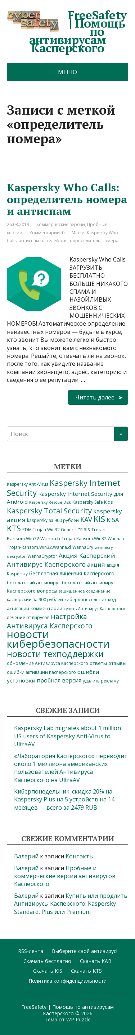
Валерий (26, 856)
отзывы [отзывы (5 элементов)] (117, 663)
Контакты (80, 856)
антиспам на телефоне (43, 241)
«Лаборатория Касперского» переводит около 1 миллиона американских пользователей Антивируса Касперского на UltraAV (70, 768)
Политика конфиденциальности (67, 980)
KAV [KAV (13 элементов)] (86, 519)
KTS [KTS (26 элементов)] (14, 528)
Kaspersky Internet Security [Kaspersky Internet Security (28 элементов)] (63, 487)
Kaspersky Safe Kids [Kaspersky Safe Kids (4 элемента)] (92, 502)
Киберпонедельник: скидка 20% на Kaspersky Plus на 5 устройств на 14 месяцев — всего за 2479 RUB (64, 799)
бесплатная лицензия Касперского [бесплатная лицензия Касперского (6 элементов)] (71, 573)
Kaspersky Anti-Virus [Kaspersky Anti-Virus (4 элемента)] (27, 484)
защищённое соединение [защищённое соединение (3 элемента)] (85, 591)
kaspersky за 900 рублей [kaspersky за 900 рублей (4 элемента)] (53, 520)
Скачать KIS (47, 970)
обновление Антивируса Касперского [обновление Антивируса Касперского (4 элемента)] (47, 663)
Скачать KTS (86, 970)
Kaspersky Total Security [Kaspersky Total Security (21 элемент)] (49, 510)
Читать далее (94, 397)
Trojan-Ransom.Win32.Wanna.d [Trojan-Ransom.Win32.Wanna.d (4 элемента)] (39, 547)
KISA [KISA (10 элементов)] (113, 520)
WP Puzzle (78, 1019)
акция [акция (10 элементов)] (96, 564)
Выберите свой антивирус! (84, 951)
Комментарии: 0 (47, 233)
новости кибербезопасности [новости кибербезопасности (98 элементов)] (58, 639)
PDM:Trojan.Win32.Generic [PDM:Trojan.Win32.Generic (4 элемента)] (49, 530)
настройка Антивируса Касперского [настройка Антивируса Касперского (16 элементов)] (50, 621)
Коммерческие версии (60, 224)
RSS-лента (30, 951)
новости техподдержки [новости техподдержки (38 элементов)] (55, 654)
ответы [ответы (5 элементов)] (98, 663)
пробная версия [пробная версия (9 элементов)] (59, 680)
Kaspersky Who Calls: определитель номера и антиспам (67, 199)
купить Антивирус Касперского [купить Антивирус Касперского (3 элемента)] (94, 608)
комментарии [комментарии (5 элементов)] (46, 608)
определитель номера (94, 241)
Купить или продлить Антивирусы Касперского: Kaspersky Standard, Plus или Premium (70, 904)
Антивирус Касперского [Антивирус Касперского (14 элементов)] (46, 564)
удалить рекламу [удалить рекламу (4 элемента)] (101, 681)
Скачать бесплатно (47, 961)
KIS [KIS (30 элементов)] (99, 518)
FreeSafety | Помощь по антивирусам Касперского (66, 31)
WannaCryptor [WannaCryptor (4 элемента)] (42, 556)
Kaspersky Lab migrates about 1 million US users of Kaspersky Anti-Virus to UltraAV (67, 736)
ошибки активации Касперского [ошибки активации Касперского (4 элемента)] (41, 672)
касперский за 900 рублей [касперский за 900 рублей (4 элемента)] (35, 599)
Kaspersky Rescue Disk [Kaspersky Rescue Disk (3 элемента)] (50, 502)
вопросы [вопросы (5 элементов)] (47, 591)
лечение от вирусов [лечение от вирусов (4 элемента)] (28, 617)
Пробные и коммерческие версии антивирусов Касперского (65, 876)
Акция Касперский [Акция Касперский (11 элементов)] (87, 555)
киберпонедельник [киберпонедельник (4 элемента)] (85, 599)
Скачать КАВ (96, 961)
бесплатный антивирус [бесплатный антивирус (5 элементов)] (33, 582)
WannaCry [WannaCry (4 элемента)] (82, 547)
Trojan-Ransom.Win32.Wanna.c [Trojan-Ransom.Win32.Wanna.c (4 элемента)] (93, 539)
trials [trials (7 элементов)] (84, 529)
